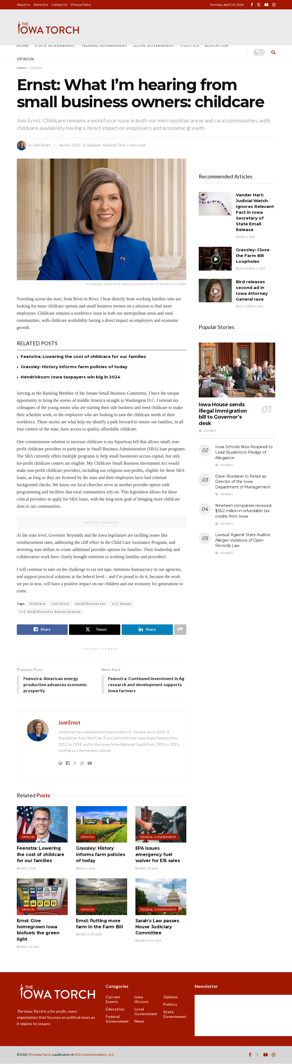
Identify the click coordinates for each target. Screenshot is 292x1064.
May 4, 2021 (245, 237)
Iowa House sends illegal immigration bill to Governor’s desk (223, 414)
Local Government (154, 45)
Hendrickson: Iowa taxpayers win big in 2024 (71, 376)
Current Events (113, 999)
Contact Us (59, 4)
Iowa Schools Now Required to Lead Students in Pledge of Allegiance (243, 452)
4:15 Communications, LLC (94, 1055)
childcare (37, 603)
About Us (23, 4)
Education (216, 45)
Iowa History (141, 999)
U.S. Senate (122, 603)
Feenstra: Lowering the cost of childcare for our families (83, 356)
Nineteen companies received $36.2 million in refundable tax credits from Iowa (243, 511)
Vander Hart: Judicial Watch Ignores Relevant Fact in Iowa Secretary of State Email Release (255, 212)
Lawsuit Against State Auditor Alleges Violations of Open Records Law (242, 540)
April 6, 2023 (69, 145)
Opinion (25, 59)
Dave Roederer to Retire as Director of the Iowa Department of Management (242, 482)
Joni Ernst (41, 145)
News (139, 1021)
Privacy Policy (81, 4)
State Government (55, 45)
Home (23, 45)
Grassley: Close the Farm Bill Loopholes (252, 255)
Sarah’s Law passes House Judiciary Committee (157, 927)
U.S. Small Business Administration (50, 611)
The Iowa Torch (39, 1055)
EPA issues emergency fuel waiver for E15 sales (157, 855)
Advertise (41, 4)
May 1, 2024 (85, 868)
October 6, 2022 (249, 306)
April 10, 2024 (28, 947)
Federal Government (104, 45)
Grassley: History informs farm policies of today (74, 366)
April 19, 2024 (146, 868)
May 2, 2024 (26, 868)
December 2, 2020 (250, 268)
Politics (190, 45)
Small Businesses (90, 603)
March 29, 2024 (89, 934)
